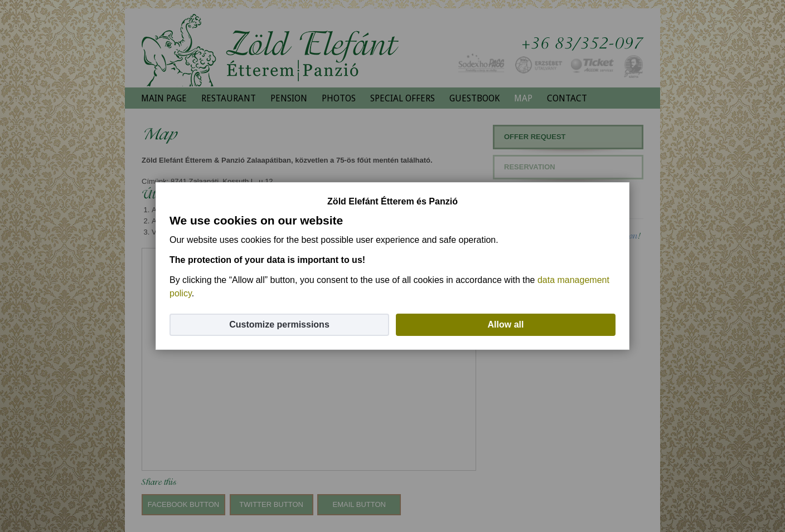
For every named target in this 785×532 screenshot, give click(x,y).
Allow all (506, 324)
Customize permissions (279, 324)
